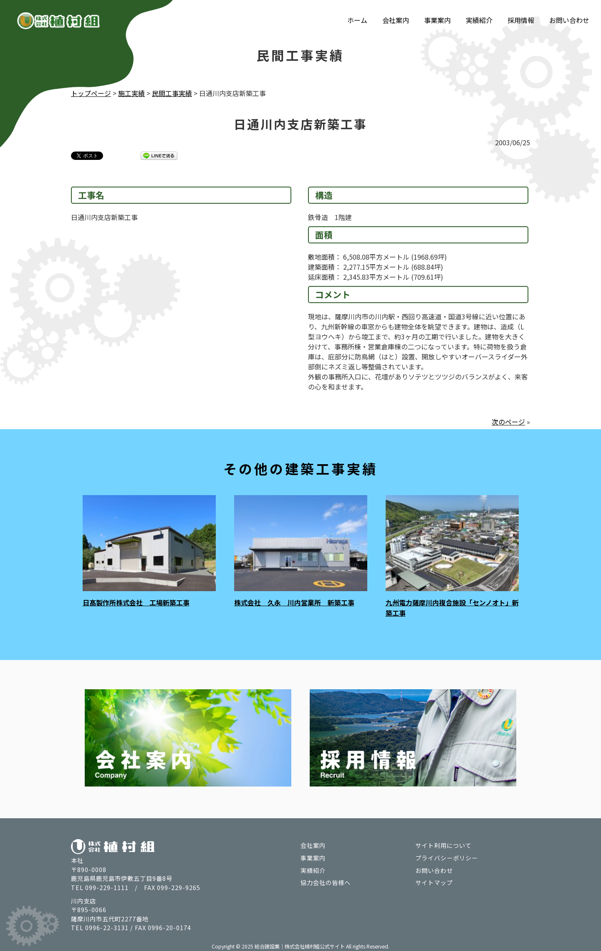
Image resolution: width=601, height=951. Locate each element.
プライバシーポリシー (446, 856)
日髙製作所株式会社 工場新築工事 (136, 602)
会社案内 (395, 20)
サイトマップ (434, 881)
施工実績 (131, 93)
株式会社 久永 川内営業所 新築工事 (294, 602)
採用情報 (521, 20)
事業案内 (437, 20)
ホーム (357, 20)
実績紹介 (479, 20)
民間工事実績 (172, 93)
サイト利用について (443, 844)
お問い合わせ (569, 20)
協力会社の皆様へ (325, 881)
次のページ (508, 421)
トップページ (91, 93)
